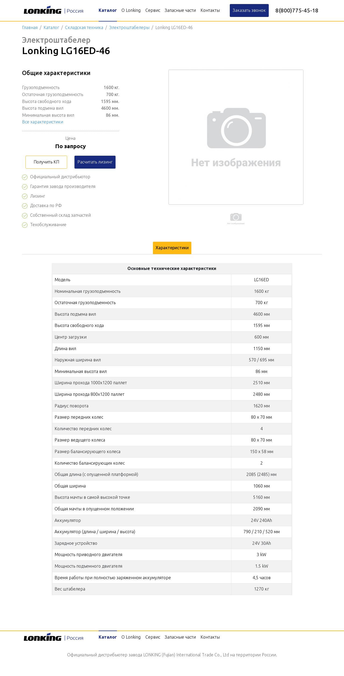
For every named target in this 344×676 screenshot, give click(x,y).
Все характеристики (42, 121)
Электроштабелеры (129, 27)
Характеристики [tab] (172, 247)
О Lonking (131, 10)
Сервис (152, 10)
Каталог (108, 10)
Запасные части (180, 10)
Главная (30, 27)
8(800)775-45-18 (296, 10)
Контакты (210, 10)
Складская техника (84, 27)
